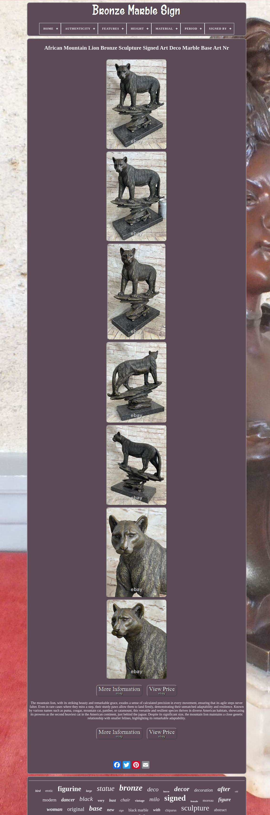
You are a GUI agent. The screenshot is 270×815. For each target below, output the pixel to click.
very (101, 800)
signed (175, 798)
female (194, 801)
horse (166, 791)
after (223, 789)
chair (125, 799)
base (95, 808)
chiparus (170, 810)
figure (224, 799)
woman (55, 809)
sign (121, 810)
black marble (138, 810)
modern (49, 799)
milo (154, 799)
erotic (49, 791)
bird (38, 791)
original (76, 809)
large (89, 791)
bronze (131, 788)
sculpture (195, 808)
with (156, 810)
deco (153, 789)
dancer (68, 799)
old (236, 791)
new (110, 809)
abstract (220, 810)
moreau (208, 800)
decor (182, 789)
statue (105, 788)
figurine (69, 789)
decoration (203, 790)
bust (112, 800)
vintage (139, 800)
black (86, 798)
